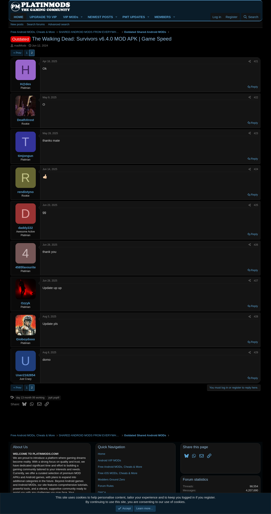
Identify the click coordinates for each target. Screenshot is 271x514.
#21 (256, 61)
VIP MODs (70, 17)
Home (101, 453)
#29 (256, 352)
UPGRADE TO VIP (43, 17)
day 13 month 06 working (30, 397)
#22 (256, 97)
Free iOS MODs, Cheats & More (117, 473)
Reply (254, 86)
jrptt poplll (53, 397)
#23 (256, 133)
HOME (18, 17)
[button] (81, 17)
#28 (256, 316)
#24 (256, 169)
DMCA (102, 492)
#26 (256, 244)
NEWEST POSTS (100, 17)
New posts (17, 24)
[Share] (249, 61)
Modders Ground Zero (111, 479)
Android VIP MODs (109, 460)
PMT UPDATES (133, 17)
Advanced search (58, 24)
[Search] (250, 17)
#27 (256, 280)
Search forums (36, 24)
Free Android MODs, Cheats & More (120, 466)
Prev (18, 52)
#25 (256, 205)
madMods (20, 45)
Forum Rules (105, 485)
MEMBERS (163, 17)
